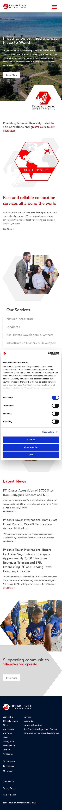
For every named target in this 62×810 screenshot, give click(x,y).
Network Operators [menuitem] (33, 725)
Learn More (11, 75)
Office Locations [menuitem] (10, 721)
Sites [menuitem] (5, 725)
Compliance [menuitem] (8, 781)
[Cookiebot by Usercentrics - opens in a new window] (48, 353)
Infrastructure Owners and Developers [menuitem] (41, 733)
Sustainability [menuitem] (9, 745)
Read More (9, 511)
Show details (48, 432)
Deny (31, 455)
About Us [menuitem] (7, 733)
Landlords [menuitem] (28, 721)
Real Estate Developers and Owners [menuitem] (40, 729)
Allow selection (31, 447)
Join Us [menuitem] (6, 750)
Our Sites (8, 229)
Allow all (31, 440)
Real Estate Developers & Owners (29, 335)
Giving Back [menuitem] (8, 741)
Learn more (11, 678)
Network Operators (20, 319)
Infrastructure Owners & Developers (31, 343)
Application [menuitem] (8, 729)
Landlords (13, 327)
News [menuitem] (5, 737)
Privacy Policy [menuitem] (9, 788)
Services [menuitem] (27, 717)
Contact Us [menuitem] (8, 754)
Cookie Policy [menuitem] (9, 795)
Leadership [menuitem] (8, 717)
